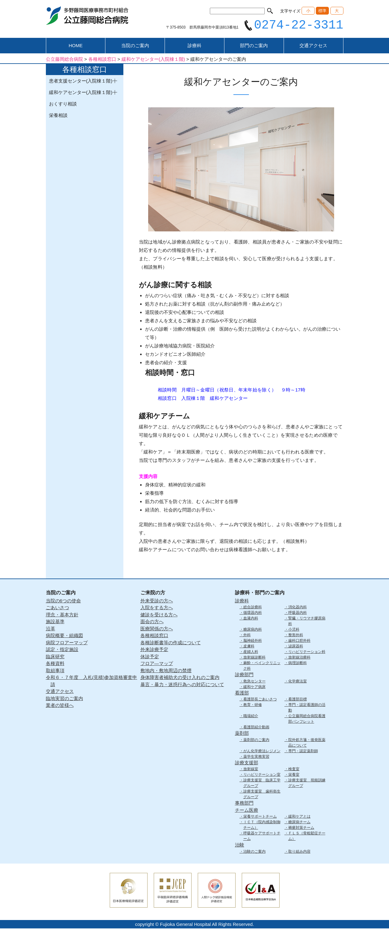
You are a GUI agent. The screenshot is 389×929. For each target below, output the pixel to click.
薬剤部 (242, 734)
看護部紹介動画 (256, 728)
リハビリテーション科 (306, 652)
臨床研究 (55, 657)
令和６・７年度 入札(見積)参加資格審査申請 (91, 682)
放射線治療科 (299, 658)
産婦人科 (250, 652)
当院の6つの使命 (63, 601)
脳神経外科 (252, 641)
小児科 (293, 630)
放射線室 (250, 770)
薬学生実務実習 (256, 757)
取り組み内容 (299, 852)
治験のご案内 (254, 852)
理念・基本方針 (62, 615)
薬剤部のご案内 (256, 740)
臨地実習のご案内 (64, 699)
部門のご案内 (254, 46)
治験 (239, 845)
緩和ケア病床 (254, 687)
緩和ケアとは (299, 817)
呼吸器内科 (297, 613)
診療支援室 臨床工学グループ (262, 784)
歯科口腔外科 (299, 641)
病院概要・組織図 (64, 636)
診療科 (194, 46)
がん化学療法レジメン (262, 751)
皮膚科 (248, 647)
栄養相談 (58, 116)
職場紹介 (250, 717)
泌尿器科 (295, 647)
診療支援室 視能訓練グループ (306, 784)
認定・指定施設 (62, 650)
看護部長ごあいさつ (260, 700)
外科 (247, 636)
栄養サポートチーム (260, 817)
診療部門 (244, 675)
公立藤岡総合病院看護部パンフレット (306, 720)
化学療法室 (297, 682)
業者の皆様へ (60, 706)
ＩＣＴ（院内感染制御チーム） (262, 826)
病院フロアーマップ (67, 643)
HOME (75, 46)
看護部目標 (297, 700)
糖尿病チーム (299, 823)
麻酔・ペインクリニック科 (262, 667)
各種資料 (55, 664)
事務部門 (244, 803)
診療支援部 (246, 763)
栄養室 (293, 775)
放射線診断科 (254, 658)
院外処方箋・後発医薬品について (306, 743)
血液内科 (250, 619)
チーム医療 (246, 810)
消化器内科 (297, 608)
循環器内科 (252, 613)
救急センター (254, 682)
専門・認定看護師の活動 (306, 708)
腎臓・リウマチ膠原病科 (306, 622)
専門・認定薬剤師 (303, 751)
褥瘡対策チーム (301, 828)
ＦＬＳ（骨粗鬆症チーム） (306, 837)
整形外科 (295, 636)
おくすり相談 (63, 104)
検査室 (293, 770)
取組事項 (55, 671)
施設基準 (55, 622)
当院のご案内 (135, 46)
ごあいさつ (57, 608)
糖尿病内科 (252, 630)
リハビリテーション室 (262, 775)
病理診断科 (297, 664)
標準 (322, 10)
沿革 (50, 629)
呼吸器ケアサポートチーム (262, 837)
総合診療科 (252, 608)
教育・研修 (252, 705)
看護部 (242, 693)
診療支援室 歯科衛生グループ (262, 795)
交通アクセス (313, 46)
